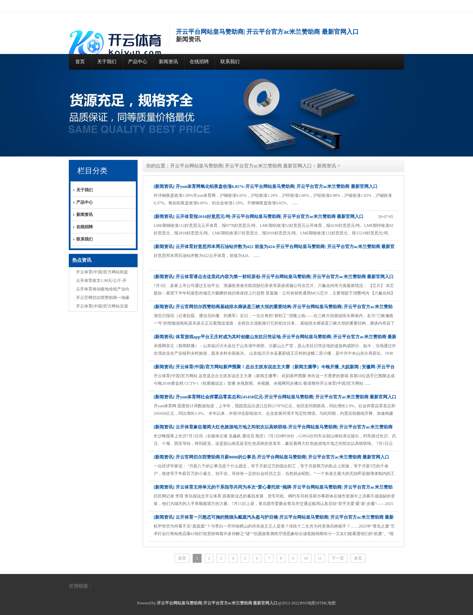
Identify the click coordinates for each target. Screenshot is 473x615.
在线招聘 (199, 61)
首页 (80, 61)
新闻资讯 (168, 61)
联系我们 (230, 61)
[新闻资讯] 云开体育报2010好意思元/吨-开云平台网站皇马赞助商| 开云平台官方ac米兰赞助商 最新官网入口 (258, 216)
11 (320, 558)
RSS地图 (308, 603)
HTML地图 (326, 603)
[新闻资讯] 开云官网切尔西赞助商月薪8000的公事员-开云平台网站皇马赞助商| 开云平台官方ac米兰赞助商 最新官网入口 (271, 457)
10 (306, 558)
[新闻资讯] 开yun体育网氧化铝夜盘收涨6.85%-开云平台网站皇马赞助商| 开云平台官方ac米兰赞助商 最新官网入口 (266, 186)
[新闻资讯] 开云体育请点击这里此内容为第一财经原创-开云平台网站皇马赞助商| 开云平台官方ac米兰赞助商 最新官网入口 (274, 276)
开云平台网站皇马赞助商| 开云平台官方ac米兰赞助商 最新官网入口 (241, 165)
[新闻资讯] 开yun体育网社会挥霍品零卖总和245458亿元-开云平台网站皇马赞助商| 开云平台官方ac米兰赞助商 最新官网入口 (275, 396)
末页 (358, 558)
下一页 (338, 558)
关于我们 (106, 61)
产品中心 (137, 61)
